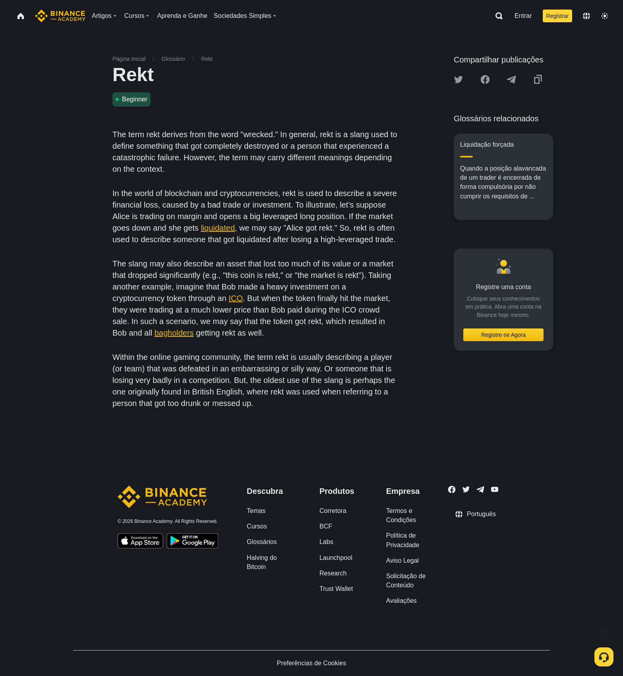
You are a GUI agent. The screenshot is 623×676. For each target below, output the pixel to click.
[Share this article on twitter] (458, 79)
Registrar (557, 16)
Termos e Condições (401, 515)
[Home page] (60, 16)
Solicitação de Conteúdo (406, 581)
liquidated (218, 227)
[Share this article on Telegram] (511, 79)
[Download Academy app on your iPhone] (140, 542)
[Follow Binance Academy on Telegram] (480, 489)
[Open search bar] (496, 16)
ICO (235, 298)
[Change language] (586, 16)
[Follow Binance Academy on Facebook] (452, 489)
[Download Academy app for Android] (192, 542)
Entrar (523, 15)
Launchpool (335, 557)
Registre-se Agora (503, 335)
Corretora (332, 510)
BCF (325, 526)
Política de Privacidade (403, 540)
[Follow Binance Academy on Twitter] (466, 489)
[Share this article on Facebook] (485, 79)
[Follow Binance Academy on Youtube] (495, 489)
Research (332, 573)
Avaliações (401, 600)
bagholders (174, 332)
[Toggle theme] (604, 16)
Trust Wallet (336, 588)
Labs (326, 541)
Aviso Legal (402, 560)
